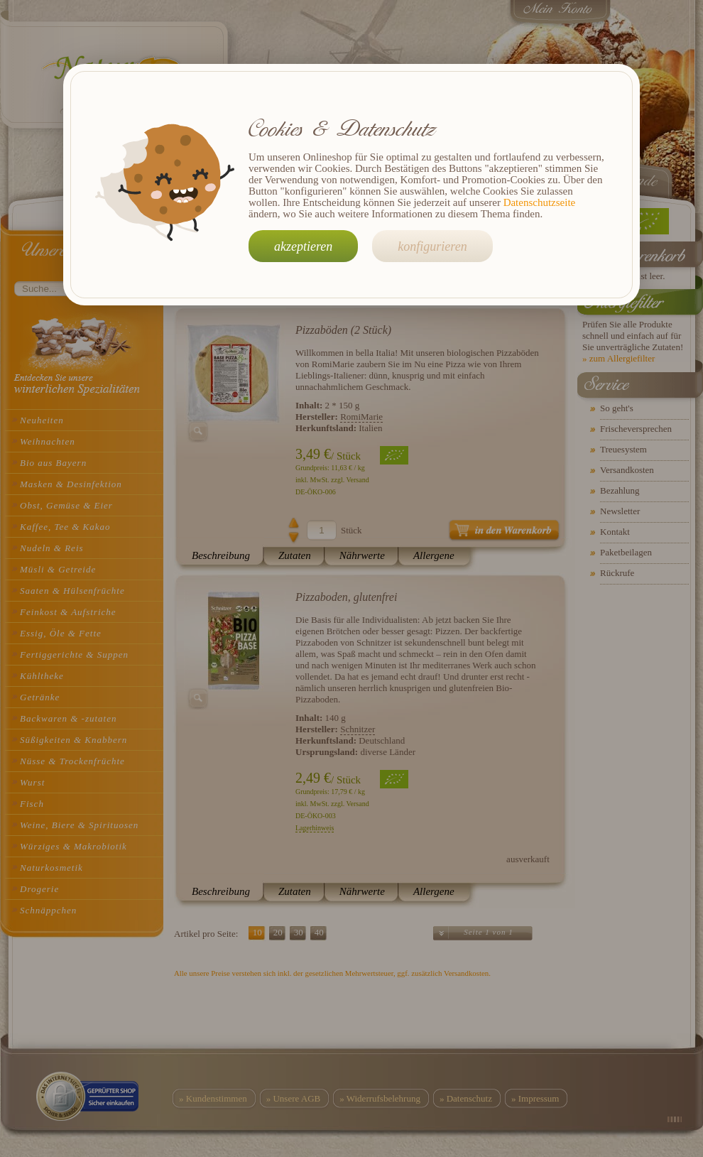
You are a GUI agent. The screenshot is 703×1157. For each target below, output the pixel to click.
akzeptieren (303, 246)
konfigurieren (432, 246)
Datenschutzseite (539, 202)
